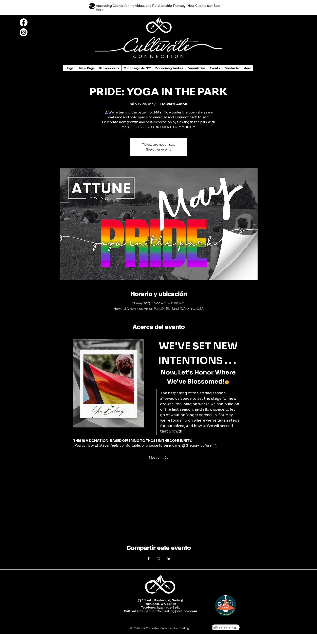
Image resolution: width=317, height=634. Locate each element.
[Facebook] (23, 22)
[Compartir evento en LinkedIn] (168, 558)
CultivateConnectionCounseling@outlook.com (160, 611)
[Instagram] (23, 32)
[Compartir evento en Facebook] (149, 558)
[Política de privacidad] (225, 627)
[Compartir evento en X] (159, 558)
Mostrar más (158, 457)
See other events (158, 149)
